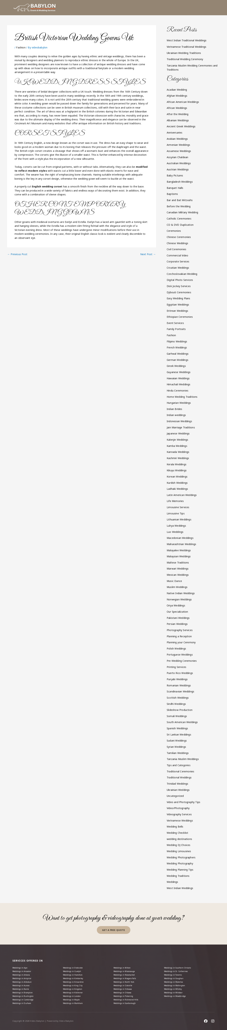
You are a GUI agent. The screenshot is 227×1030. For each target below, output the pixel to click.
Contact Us (204, 7)
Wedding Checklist (177, 832)
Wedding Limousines (179, 851)
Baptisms (172, 194)
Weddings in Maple (73, 998)
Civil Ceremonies (176, 249)
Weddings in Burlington (24, 994)
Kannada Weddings (178, 452)
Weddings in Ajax (21, 961)
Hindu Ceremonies (177, 390)
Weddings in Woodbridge (177, 994)
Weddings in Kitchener (74, 990)
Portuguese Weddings (180, 654)
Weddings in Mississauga (127, 965)
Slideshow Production (179, 710)
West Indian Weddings (180, 888)
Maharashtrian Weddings (181, 544)
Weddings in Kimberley (75, 974)
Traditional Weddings (179, 777)
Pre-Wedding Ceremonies (182, 660)
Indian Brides (174, 409)
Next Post (148, 254)
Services (130, 7)
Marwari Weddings (178, 568)
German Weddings (177, 360)
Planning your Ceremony (181, 642)
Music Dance (174, 581)
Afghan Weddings (177, 95)
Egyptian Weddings (178, 304)
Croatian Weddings (178, 267)
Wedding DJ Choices (178, 845)
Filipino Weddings (177, 341)
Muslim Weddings (177, 587)
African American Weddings (183, 102)
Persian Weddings (177, 624)
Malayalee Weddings (179, 550)
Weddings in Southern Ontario (180, 961)
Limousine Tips (176, 513)
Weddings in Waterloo (175, 978)
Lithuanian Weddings (179, 519)
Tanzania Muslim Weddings (183, 759)
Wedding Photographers (181, 857)
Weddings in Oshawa (125, 986)
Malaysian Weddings (179, 556)
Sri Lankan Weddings (179, 734)
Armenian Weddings (178, 144)
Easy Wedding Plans (178, 298)
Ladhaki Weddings (177, 488)
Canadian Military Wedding (182, 212)
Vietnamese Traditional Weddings (186, 46)
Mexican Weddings (178, 574)
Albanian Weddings (178, 120)
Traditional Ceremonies (180, 771)
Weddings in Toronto (175, 969)
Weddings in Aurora (23, 982)
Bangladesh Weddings (180, 181)
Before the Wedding (179, 206)
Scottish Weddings (178, 697)
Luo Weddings (175, 532)
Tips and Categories (178, 765)
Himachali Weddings (178, 384)
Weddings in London (74, 994)
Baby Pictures (175, 175)
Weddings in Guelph (73, 965)
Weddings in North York (126, 978)
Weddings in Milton (124, 961)
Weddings (172, 882)
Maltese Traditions (178, 562)
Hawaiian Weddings (178, 378)
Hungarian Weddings (179, 402)
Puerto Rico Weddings (180, 673)
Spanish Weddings (177, 728)
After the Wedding (177, 114)
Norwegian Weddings (179, 599)
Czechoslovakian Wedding (182, 274)
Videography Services (179, 814)
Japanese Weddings (178, 433)
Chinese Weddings (177, 243)
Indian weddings (176, 415)
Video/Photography (178, 808)
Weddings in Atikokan (23, 978)
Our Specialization (177, 611)
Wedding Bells (175, 826)
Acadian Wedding (177, 89)
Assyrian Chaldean (177, 157)
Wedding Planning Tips (180, 869)
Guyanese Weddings (178, 372)
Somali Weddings (177, 716)
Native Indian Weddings (181, 593)
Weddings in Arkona (23, 969)
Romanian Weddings (179, 685)
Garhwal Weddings (178, 353)
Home (96, 7)
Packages (149, 7)
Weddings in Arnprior (23, 974)
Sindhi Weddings (176, 704)
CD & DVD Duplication (180, 224)
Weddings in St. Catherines (178, 965)
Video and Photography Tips (183, 802)
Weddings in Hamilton (74, 969)
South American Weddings (182, 722)
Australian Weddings (179, 163)
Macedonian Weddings (180, 538)
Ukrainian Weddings (178, 790)
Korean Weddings (177, 476)
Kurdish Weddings (177, 482)
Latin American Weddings (182, 495)
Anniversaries (174, 132)
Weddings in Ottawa (124, 990)
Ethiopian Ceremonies (180, 316)
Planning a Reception (179, 636)
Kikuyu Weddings (177, 470)
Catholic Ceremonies (179, 218)
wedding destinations (179, 839)
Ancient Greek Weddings (181, 126)
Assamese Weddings (179, 151)
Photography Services (180, 630)
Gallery (169, 7)
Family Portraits (176, 329)
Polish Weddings (176, 648)
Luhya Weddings (176, 525)
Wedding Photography (180, 863)
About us (111, 7)
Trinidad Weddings (177, 783)
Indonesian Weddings (179, 421)
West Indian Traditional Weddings (186, 40)
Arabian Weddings (177, 138)
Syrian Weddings (176, 746)
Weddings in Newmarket (126, 969)
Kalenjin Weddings (177, 439)
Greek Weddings (176, 366)
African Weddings (177, 108)
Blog (187, 7)
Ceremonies (174, 230)
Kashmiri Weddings (178, 458)
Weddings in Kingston (74, 986)
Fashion (20, 47)
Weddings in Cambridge (25, 998)
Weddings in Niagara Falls (127, 974)
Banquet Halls (175, 188)
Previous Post (17, 254)
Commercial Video (177, 255)
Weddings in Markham (75, 1002)
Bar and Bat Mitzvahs (180, 200)
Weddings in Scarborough (127, 1002)
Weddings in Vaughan (175, 974)
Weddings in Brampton (24, 990)
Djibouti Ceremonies (179, 292)
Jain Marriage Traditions (181, 427)
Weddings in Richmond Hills (128, 998)
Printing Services (176, 667)
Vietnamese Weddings (180, 820)
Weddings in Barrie (22, 986)
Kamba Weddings (177, 446)
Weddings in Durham (23, 1002)
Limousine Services (178, 507)
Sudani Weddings (177, 740)
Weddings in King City (74, 982)
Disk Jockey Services (179, 286)
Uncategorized (175, 796)
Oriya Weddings (176, 605)
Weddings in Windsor (175, 990)
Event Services (175, 323)
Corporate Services (178, 261)
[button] (130, 7)
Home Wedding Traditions (182, 396)
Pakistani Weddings (178, 618)
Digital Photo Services (180, 280)
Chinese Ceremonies (179, 237)
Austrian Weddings (178, 169)
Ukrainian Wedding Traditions (184, 53)
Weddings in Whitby (174, 986)
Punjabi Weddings (177, 679)
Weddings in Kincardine (75, 978)
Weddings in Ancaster (23, 965)
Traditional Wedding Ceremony (185, 59)
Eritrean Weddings (177, 310)
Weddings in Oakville (124, 982)
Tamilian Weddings (178, 753)
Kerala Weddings (176, 464)
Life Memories (175, 501)
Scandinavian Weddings (180, 691)
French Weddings (177, 347)
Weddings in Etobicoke (75, 961)
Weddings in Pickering (125, 994)
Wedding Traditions (178, 876)
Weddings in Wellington (176, 982)
